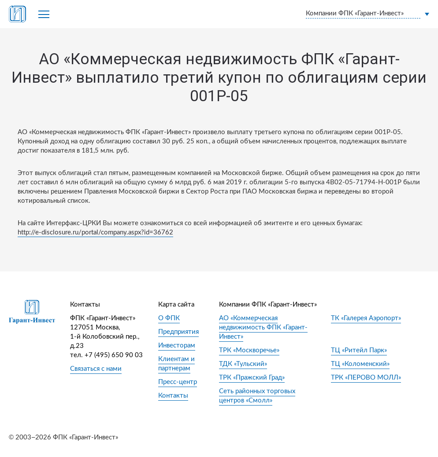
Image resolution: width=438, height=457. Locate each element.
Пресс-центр (177, 382)
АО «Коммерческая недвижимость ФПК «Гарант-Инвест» (263, 327)
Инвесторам (176, 345)
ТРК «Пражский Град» (252, 377)
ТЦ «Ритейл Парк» (359, 350)
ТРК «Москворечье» (249, 350)
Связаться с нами (96, 369)
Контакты (173, 395)
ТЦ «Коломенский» (360, 364)
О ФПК (169, 318)
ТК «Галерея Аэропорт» (366, 318)
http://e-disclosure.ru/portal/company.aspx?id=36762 (95, 232)
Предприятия (178, 332)
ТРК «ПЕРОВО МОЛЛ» (366, 377)
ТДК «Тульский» (243, 364)
